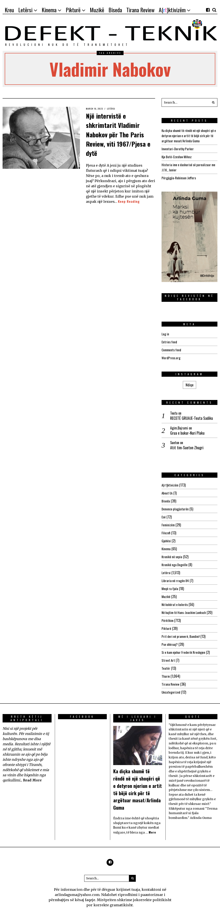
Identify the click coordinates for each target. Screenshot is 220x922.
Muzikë (166, 596)
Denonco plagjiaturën (175, 508)
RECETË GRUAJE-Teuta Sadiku (191, 418)
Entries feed (170, 341)
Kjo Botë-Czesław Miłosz (177, 156)
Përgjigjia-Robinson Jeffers (179, 177)
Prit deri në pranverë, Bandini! (181, 636)
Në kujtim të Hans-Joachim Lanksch (185, 612)
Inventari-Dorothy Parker (178, 148)
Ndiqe (189, 384)
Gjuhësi (166, 540)
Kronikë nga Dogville (175, 564)
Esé (164, 516)
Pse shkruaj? (170, 644)
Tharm (166, 676)
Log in (165, 333)
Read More (33, 780)
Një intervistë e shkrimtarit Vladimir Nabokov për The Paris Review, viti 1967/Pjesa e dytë (119, 133)
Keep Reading (129, 201)
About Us (167, 493)
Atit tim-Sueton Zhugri (186, 447)
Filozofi (166, 532)
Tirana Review (171, 684)
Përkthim (168, 620)
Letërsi (114, 108)
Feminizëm (169, 524)
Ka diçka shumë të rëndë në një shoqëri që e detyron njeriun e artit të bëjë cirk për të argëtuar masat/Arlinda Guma (188, 135)
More (152, 832)
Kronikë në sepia (172, 556)
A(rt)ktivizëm (170, 485)
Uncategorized (171, 692)
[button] (213, 102)
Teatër (166, 668)
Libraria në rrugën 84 (176, 580)
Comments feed (172, 349)
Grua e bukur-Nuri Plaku (187, 433)
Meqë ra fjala (170, 588)
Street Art (168, 660)
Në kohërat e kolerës (175, 604)
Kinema (166, 548)
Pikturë (166, 628)
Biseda (166, 501)
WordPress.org (171, 357)
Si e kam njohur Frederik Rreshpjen (185, 652)
